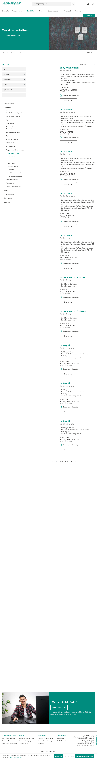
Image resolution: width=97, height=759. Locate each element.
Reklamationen (24, 743)
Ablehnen (58, 756)
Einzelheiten (68, 100)
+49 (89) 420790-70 (87, 745)
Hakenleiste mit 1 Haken (73, 277)
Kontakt (89, 16)
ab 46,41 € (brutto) (66, 403)
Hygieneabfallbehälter (13, 132)
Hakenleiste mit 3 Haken (73, 311)
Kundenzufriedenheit (8, 741)
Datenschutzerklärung (45, 741)
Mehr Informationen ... (17, 757)
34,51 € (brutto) (65, 293)
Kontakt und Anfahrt (63, 741)
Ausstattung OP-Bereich (14, 173)
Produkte (7, 107)
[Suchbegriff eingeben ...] (51, 4)
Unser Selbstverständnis (9, 743)
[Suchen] (73, 4)
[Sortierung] (87, 64)
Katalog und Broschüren (26, 738)
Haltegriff (65, 345)
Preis (14, 95)
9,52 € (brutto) (64, 134)
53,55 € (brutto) (65, 176)
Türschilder (11, 169)
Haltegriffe (11, 160)
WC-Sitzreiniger (11, 146)
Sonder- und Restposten (13, 186)
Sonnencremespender (13, 116)
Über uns (7, 202)
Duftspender (11, 156)
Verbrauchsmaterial (12, 179)
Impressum (41, 743)
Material (14, 74)
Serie (14, 84)
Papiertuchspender (12, 120)
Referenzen (60, 738)
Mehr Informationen (13, 36)
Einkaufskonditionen (8, 738)
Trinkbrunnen (10, 183)
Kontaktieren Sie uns (59, 707)
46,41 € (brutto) (65, 327)
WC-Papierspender (12, 139)
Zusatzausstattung (12, 153)
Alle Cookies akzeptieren (84, 756)
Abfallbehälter (10, 123)
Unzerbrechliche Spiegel (15, 176)
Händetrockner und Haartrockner (12, 128)
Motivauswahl (14, 79)
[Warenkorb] (92, 4)
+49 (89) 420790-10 (66, 714)
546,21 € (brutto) (65, 92)
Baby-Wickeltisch (69, 67)
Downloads (8, 198)
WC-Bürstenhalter (11, 143)
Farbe (14, 69)
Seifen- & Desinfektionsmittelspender (14, 112)
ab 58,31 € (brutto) (66, 441)
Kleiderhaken (11, 163)
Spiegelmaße (14, 90)
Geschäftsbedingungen (45, 738)
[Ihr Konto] (88, 4)
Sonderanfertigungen (26, 741)
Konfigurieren (69, 756)
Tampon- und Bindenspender (15, 150)
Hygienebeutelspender (13, 136)
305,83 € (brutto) (65, 259)
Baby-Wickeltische (13, 166)
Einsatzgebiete (9, 194)
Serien (6, 190)
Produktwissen (9, 103)
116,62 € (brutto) (65, 217)
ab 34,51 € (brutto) (66, 365)
